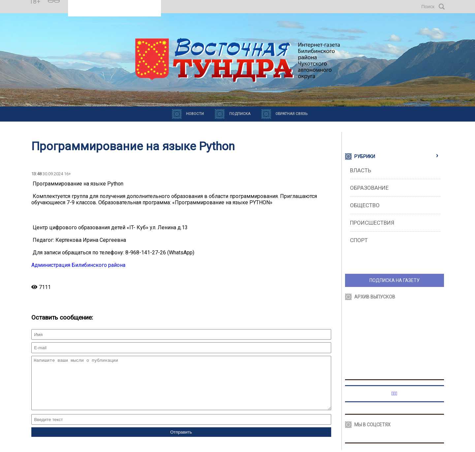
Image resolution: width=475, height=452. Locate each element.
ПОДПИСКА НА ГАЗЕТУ (394, 280)
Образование (369, 187)
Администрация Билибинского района (78, 265)
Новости (195, 114)
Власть (360, 170)
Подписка (239, 114)
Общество (365, 205)
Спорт (359, 240)
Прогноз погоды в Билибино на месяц (114, 3)
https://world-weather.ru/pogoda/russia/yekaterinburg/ (114, 9)
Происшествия (372, 222)
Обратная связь (291, 114)
